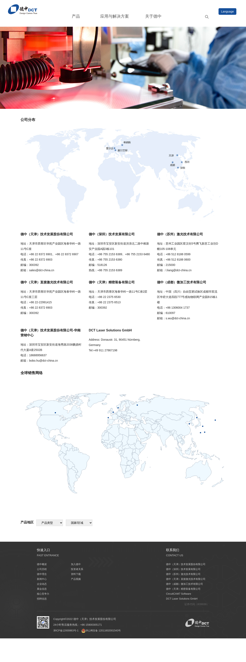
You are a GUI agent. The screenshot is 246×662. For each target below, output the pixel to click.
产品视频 (76, 578)
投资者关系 (77, 569)
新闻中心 (42, 578)
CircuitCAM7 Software (179, 593)
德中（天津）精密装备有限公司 (184, 588)
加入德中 (76, 564)
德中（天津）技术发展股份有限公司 (187, 564)
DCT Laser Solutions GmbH (182, 598)
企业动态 (42, 583)
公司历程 (42, 569)
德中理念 (42, 574)
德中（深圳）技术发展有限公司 (184, 569)
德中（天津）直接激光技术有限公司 (187, 578)
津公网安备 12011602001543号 (104, 630)
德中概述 (42, 564)
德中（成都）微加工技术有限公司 (186, 583)
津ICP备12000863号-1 (66, 630)
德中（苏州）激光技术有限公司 (184, 574)
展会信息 (42, 588)
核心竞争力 (43, 593)
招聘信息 (42, 598)
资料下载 (76, 574)
